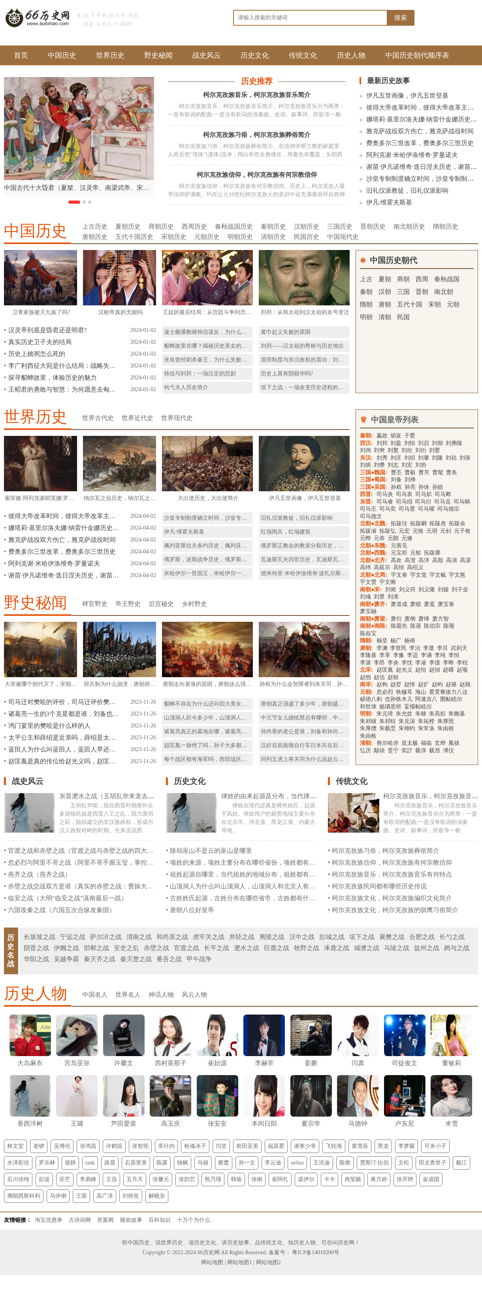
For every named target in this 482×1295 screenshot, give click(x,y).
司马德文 (371, 516)
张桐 (256, 1179)
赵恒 (420, 670)
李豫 (398, 655)
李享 (384, 655)
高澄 (410, 560)
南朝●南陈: (373, 626)
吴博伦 (62, 1146)
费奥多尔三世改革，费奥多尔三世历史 (420, 143)
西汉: (366, 443)
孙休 (423, 487)
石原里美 (136, 1163)
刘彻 (437, 443)
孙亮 (410, 487)
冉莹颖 (353, 1179)
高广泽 (104, 1196)
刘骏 (443, 590)
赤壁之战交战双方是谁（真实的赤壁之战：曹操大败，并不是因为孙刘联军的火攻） (125, 886)
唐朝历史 (94, 236)
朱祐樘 (426, 721)
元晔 (365, 538)
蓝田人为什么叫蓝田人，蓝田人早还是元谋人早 (63, 749)
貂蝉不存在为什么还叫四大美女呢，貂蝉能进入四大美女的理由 (241, 704)
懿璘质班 (390, 707)
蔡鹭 (223, 1163)
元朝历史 (207, 236)
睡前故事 (131, 1220)
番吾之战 (169, 959)
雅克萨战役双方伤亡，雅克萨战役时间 (420, 131)
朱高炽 (437, 714)
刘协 (420, 465)
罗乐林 (47, 1163)
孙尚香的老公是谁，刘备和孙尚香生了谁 (310, 732)
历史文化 (255, 55)
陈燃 (344, 1163)
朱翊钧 (407, 728)
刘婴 (434, 450)
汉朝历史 (306, 226)
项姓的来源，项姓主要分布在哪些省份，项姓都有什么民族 (252, 862)
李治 (414, 648)
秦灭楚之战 (136, 959)
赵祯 (434, 670)
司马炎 (385, 494)
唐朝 (384, 304)
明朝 (366, 317)
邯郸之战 (96, 948)
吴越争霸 (66, 959)
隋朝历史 (445, 226)
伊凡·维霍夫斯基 (389, 202)
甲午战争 (199, 959)
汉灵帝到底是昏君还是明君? (47, 330)
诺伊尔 (306, 1179)
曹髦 (437, 472)
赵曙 (448, 670)
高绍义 (415, 567)
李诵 (426, 655)
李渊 (383, 648)
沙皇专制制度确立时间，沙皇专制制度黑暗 (216, 518)
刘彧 (365, 597)
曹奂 (451, 472)
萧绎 (423, 619)
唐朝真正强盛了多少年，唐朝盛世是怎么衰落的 (319, 704)
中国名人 (94, 994)
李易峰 (88, 1179)
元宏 (404, 531)
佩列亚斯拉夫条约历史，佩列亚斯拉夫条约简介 (222, 546)
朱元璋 (385, 714)
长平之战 (216, 948)
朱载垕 (387, 728)
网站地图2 (268, 1262)
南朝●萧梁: (373, 619)
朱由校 (445, 728)
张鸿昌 (88, 1146)
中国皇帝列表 (394, 419)
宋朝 (434, 304)
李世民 (398, 648)
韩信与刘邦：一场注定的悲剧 (200, 374)
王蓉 (81, 1196)
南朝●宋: (371, 590)
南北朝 (443, 291)
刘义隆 (426, 590)
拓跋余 (457, 523)
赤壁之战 (156, 948)
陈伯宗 (432, 626)
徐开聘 (405, 1179)
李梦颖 (406, 1146)
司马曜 (426, 509)
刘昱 (379, 597)
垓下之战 (362, 936)
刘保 (465, 458)
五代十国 (409, 304)
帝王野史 (128, 603)
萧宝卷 (446, 604)
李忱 (406, 663)
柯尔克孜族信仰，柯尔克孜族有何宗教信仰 (257, 174)
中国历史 (62, 55)
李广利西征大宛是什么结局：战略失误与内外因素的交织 (63, 365)
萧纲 (410, 619)
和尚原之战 (172, 936)
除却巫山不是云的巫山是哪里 (211, 850)
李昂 (379, 663)
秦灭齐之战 (99, 959)
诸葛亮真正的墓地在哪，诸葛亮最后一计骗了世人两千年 (233, 732)
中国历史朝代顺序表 (417, 55)
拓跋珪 (399, 523)
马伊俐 (58, 1196)
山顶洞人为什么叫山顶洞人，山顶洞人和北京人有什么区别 (252, 886)
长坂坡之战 (39, 936)
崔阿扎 (280, 1179)
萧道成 (399, 604)
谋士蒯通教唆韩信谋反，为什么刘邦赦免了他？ (222, 332)
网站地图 (212, 1262)
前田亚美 (247, 1146)
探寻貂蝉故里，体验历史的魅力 (52, 377)
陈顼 (448, 626)
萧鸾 (429, 604)
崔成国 (431, 1179)
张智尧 (140, 1146)
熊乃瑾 (213, 1179)
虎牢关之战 (208, 936)
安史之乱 (126, 948)
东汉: (366, 458)
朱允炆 (404, 714)
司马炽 (423, 494)
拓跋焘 (437, 523)
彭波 (44, 1179)
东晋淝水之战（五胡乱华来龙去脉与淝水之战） (125, 796)
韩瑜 (236, 1179)
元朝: (366, 692)
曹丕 (396, 472)
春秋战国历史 (234, 226)
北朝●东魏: (373, 546)
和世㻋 (368, 707)
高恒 (398, 567)
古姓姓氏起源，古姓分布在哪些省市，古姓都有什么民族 (249, 898)
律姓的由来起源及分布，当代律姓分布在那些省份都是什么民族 (309, 796)
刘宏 (406, 465)
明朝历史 (240, 236)
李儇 (434, 663)
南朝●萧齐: (373, 604)
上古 (366, 279)
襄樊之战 (392, 936)
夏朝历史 (128, 226)
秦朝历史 (273, 226)
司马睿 (385, 502)
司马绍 (405, 502)
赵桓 (393, 677)
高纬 (365, 567)
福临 (426, 743)
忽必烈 (385, 692)
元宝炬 (399, 553)
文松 (403, 1163)
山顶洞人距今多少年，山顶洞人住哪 (208, 718)
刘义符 (407, 590)
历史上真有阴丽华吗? (287, 374)
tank (90, 1163)
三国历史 (339, 226)
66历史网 (343, 1243)
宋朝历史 (173, 236)
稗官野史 (94, 603)
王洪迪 (321, 1163)
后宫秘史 (161, 603)
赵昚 (395, 684)
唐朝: (366, 648)
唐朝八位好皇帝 (192, 910)
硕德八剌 (371, 699)
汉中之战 (301, 936)
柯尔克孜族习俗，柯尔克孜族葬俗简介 (257, 134)
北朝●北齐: (373, 560)
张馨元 (161, 1179)
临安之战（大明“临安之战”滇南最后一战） (67, 898)
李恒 (453, 655)
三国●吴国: (373, 487)
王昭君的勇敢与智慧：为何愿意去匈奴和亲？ (63, 389)
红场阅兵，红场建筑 (286, 532)
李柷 (462, 663)
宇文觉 (418, 575)
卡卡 (329, 1179)
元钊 (445, 531)
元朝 (453, 304)
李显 (428, 648)
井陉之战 (241, 936)
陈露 (162, 1163)
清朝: (366, 743)
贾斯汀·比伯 (374, 1163)
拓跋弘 (387, 531)
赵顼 (462, 670)
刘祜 (451, 458)
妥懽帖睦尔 (418, 707)
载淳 (420, 751)
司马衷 (404, 494)
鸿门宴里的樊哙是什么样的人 (49, 725)
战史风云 (206, 55)
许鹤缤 (114, 1146)
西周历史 (194, 226)
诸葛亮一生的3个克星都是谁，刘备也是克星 (63, 713)
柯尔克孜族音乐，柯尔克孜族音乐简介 (257, 94)
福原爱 (276, 1146)
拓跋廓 (432, 553)
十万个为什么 (193, 1220)
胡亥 (395, 436)
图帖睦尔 (451, 699)
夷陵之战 (271, 936)
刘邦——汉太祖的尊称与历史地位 (302, 346)
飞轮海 (334, 1146)
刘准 (393, 597)
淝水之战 (246, 948)
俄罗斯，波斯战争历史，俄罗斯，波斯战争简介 (222, 559)
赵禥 (451, 684)
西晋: (366, 494)
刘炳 (365, 465)
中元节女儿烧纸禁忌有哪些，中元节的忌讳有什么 (321, 718)
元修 (406, 538)
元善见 (399, 546)
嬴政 (382, 436)
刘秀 (382, 458)
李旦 (442, 648)
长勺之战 (452, 936)
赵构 (382, 684)
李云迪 (273, 1163)
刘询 (365, 450)
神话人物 (161, 994)
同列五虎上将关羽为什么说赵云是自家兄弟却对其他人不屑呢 (335, 759)
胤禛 (453, 743)
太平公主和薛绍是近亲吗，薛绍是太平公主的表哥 (63, 737)
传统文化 (303, 55)
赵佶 (379, 677)
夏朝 (384, 279)
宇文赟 (368, 582)
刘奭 (379, 450)
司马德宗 (448, 509)
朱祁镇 (368, 721)
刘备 (396, 480)
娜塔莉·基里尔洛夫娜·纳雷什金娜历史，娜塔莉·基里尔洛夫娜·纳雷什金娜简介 (63, 527)
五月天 (134, 1179)
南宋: (366, 684)
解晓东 (157, 1196)
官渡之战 (186, 948)
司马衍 (423, 502)
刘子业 (460, 590)
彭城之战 (332, 936)
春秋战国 (446, 279)
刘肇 (423, 458)
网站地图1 (239, 1262)
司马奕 (387, 509)
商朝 (403, 279)
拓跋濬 (368, 531)
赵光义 (404, 670)
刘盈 (395, 443)
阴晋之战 (36, 948)
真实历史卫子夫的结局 (40, 342)
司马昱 (407, 509)
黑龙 (383, 1146)
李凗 (420, 663)
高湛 (465, 560)
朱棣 (420, 714)
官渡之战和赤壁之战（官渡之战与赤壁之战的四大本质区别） (93, 850)
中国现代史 (343, 236)
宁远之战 (72, 936)
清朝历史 (273, 236)
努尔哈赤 (388, 743)
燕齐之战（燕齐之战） (39, 874)
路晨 (109, 1163)
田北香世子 (432, 1163)
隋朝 (366, 304)
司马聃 (462, 502)
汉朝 (384, 291)
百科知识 (160, 1220)
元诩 (431, 531)
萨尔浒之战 (106, 936)
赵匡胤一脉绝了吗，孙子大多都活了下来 (214, 745)
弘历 (365, 751)
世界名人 (128, 994)
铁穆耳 (404, 692)
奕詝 (406, 751)
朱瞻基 (456, 714)
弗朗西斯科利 (23, 1196)
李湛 (365, 663)
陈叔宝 (368, 633)
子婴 (409, 436)
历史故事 (238, 1243)
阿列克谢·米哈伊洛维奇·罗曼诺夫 (412, 154)
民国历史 (306, 236)
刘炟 (409, 458)
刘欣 (406, 450)
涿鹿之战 (336, 948)
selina (297, 1163)
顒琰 (379, 751)
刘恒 (409, 443)
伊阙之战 (66, 948)
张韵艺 (187, 1179)
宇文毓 (437, 575)
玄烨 (440, 743)
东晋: (366, 502)
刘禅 (410, 480)
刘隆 (437, 458)
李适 (412, 655)
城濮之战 (366, 948)
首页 (21, 55)
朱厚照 (445, 721)
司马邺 (443, 494)
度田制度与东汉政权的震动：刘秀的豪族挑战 (316, 360)
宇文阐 (387, 582)
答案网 (105, 1220)
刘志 (393, 465)
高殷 (437, 560)
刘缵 (379, 465)
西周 (422, 279)
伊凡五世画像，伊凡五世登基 (407, 95)
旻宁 (393, 751)
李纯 (440, 655)
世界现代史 (177, 418)
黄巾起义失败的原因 (286, 332)
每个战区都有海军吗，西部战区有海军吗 (214, 759)
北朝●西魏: (373, 553)
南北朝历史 (409, 226)
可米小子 (435, 1146)
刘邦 (382, 443)
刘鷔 (393, 450)
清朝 (384, 317)
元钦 (415, 553)
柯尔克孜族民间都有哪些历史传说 (379, 886)
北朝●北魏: (373, 523)
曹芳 (423, 472)
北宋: (366, 670)
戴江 (461, 1163)
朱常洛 (426, 728)
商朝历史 (161, 226)
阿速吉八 (426, 699)
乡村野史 (194, 603)
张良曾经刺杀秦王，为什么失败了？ (208, 360)
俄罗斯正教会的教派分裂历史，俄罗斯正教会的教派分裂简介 (335, 546)
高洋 (423, 560)
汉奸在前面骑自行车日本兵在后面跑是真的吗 (316, 745)
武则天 (459, 648)
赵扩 (423, 684)
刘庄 (395, 458)
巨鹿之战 (276, 948)
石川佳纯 (18, 1179)
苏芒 (64, 1179)
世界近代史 (137, 418)
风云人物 (194, 994)
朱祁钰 (387, 721)
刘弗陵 (454, 443)
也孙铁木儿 (398, 699)
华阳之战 (36, 959)
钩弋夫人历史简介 (186, 387)
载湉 (434, 751)
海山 (420, 692)
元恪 (418, 531)
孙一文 (247, 1163)
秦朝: (366, 436)
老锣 (38, 1146)
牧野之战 (306, 948)
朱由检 (368, 736)
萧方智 (440, 619)
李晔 (448, 663)
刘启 (423, 443)
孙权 (396, 487)
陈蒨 (415, 626)
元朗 (393, 538)
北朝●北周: (373, 575)
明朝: (366, 714)
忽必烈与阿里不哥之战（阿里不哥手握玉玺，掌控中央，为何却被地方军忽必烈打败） (128, 862)
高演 (451, 560)
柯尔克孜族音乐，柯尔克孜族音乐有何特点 (392, 874)
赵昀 (437, 684)
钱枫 (182, 1163)
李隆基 (368, 655)
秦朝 (366, 291)
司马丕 (368, 509)
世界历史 (110, 55)
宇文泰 (399, 575)
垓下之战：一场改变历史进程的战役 (305, 387)
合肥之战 (422, 936)
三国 (403, 291)
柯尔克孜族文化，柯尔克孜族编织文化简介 (392, 898)
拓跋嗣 (418, 523)
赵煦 (365, 677)
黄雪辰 (360, 1146)
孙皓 (437, 487)
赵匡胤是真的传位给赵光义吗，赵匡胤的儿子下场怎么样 (63, 761)
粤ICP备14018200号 (315, 1252)
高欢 (396, 560)
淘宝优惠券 (48, 1220)
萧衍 (396, 619)
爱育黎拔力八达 (448, 692)
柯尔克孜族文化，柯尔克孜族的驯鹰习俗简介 (395, 910)
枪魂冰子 (195, 1146)
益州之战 (426, 948)
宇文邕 (457, 575)
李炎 (393, 663)
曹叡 (410, 472)
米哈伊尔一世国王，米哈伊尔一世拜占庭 (214, 573)
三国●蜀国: (373, 480)
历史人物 (351, 55)
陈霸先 (399, 626)
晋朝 (422, 291)
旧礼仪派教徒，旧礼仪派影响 (407, 190)
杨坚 (382, 641)
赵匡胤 (385, 670)
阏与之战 (456, 948)
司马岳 (442, 502)
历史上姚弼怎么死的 (36, 353)
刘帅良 (130, 1196)
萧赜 (415, 604)
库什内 (166, 1146)
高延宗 (382, 567)
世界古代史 (98, 418)
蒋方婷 (379, 1179)
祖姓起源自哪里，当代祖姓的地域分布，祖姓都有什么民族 (252, 874)
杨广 (395, 641)
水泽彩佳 (18, 1163)
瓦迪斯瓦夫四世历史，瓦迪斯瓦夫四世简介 (313, 559)
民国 (403, 317)
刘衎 (420, 450)
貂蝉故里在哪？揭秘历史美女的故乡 (208, 346)
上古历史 (94, 226)
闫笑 (221, 1146)
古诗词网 (80, 1220)
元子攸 (462, 531)
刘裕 (390, 590)
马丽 (203, 1163)
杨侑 (409, 641)
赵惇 (409, 684)
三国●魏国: (373, 472)
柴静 (70, 1163)
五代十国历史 (134, 236)
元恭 (379, 538)
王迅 (111, 1179)
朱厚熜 (368, 728)
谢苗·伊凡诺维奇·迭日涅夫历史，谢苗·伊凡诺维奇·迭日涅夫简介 (63, 575)
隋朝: (366, 641)
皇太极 (409, 743)
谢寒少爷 (305, 1146)
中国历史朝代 (393, 260)
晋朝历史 (373, 226)
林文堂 (15, 1146)
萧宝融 (368, 611)
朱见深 (407, 721)
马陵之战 (396, 948)
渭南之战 (139, 936)
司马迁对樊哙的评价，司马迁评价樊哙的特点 (63, 702)
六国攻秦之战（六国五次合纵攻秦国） (61, 910)
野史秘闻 (158, 55)
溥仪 (448, 751)
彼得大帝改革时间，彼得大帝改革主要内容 (63, 516)
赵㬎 (465, 684)
